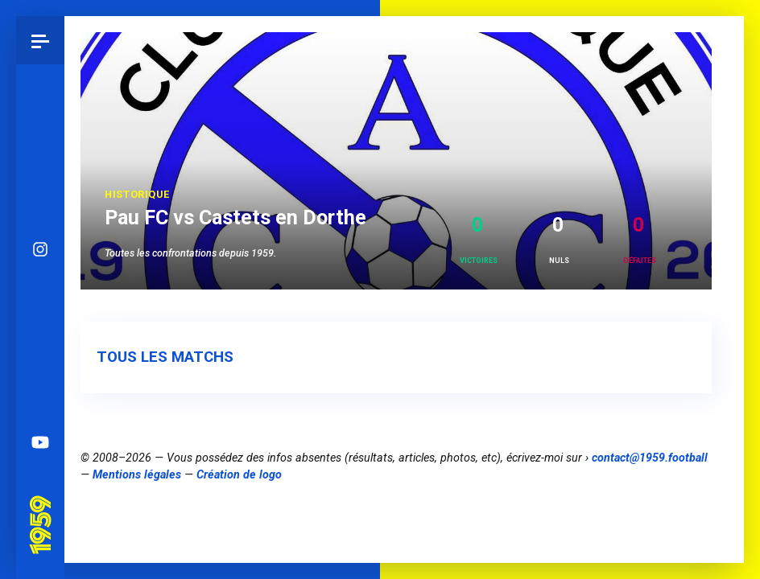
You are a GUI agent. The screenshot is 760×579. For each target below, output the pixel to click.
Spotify (40, 394)
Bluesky (40, 297)
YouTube (40, 442)
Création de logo (239, 474)
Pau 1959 (44, 505)
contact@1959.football (650, 457)
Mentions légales (137, 474)
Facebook (40, 346)
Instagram (40, 249)
